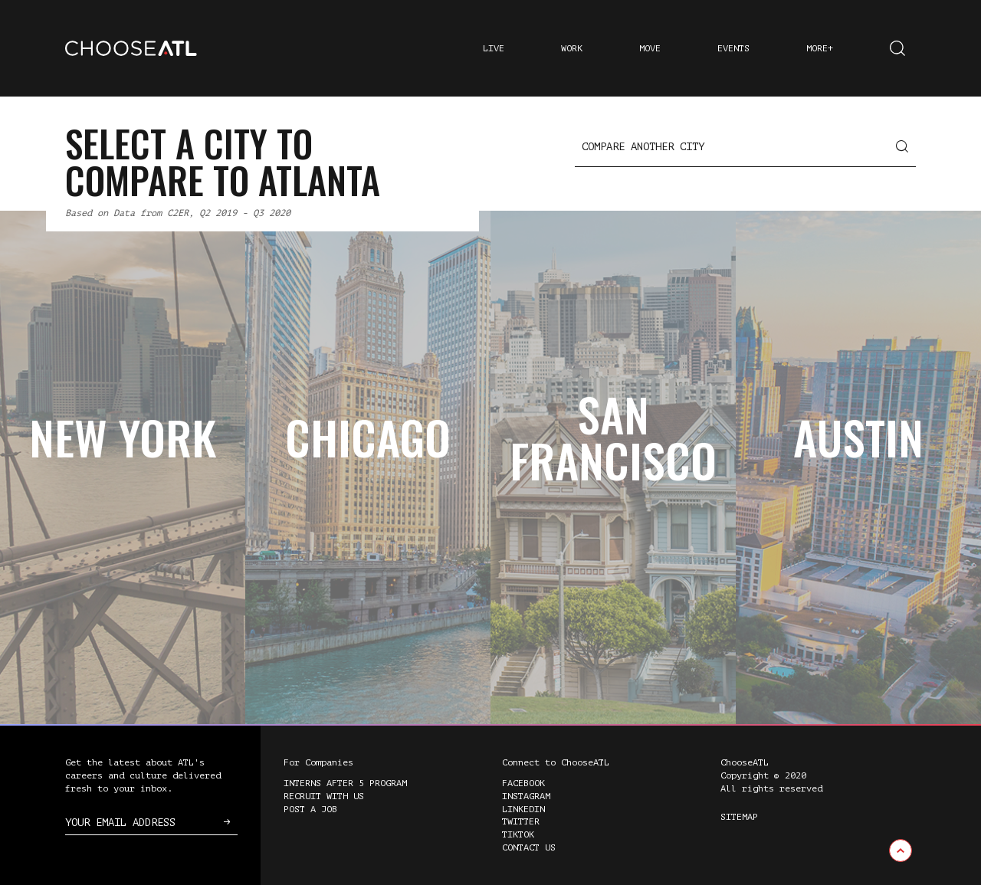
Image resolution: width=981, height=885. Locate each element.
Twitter (521, 821)
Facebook (523, 783)
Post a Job (310, 809)
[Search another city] (745, 147)
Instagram (526, 796)
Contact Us (529, 847)
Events (733, 48)
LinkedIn (523, 809)
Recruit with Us (324, 796)
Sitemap (739, 816)
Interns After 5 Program (345, 783)
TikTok (518, 834)
